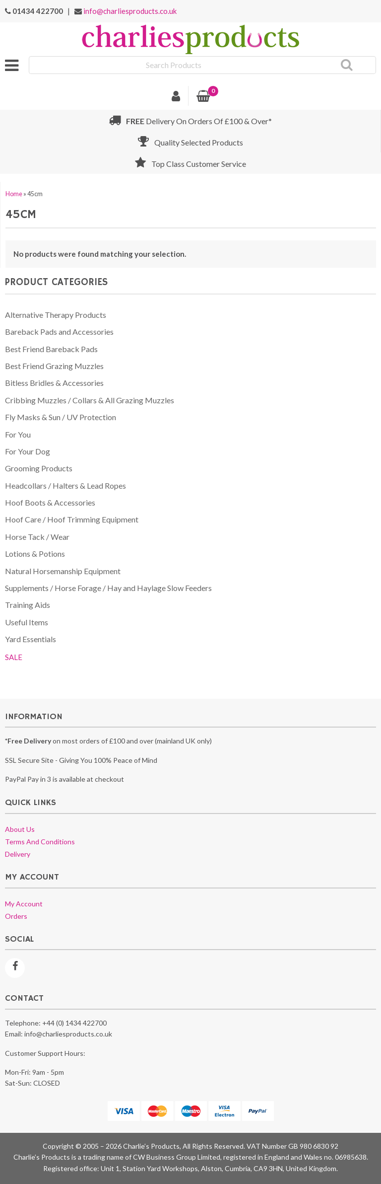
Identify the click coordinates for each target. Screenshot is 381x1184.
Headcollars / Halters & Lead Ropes (65, 485)
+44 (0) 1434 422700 (74, 1023)
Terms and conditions (40, 841)
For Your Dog (27, 451)
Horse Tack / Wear (37, 536)
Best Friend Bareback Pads (51, 349)
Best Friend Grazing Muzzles (54, 365)
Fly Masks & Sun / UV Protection (60, 417)
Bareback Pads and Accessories (59, 331)
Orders (16, 916)
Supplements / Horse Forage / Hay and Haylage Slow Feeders (108, 587)
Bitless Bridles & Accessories (54, 382)
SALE (13, 657)
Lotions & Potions (35, 553)
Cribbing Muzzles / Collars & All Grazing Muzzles (89, 400)
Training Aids (27, 604)
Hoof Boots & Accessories (50, 502)
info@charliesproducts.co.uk (130, 10)
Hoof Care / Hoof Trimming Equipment (71, 519)
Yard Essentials (30, 639)
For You (18, 434)
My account (24, 903)
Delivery (17, 854)
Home (13, 194)
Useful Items (26, 622)
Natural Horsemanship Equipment (63, 571)
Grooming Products (38, 468)
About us (20, 829)
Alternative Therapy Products (55, 314)
